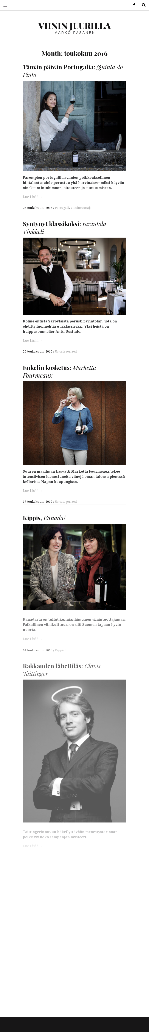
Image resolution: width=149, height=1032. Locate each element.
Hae (142, 5)
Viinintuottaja (81, 207)
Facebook (132, 5)
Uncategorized (66, 351)
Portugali (62, 207)
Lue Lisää (33, 197)
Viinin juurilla (74, 25)
